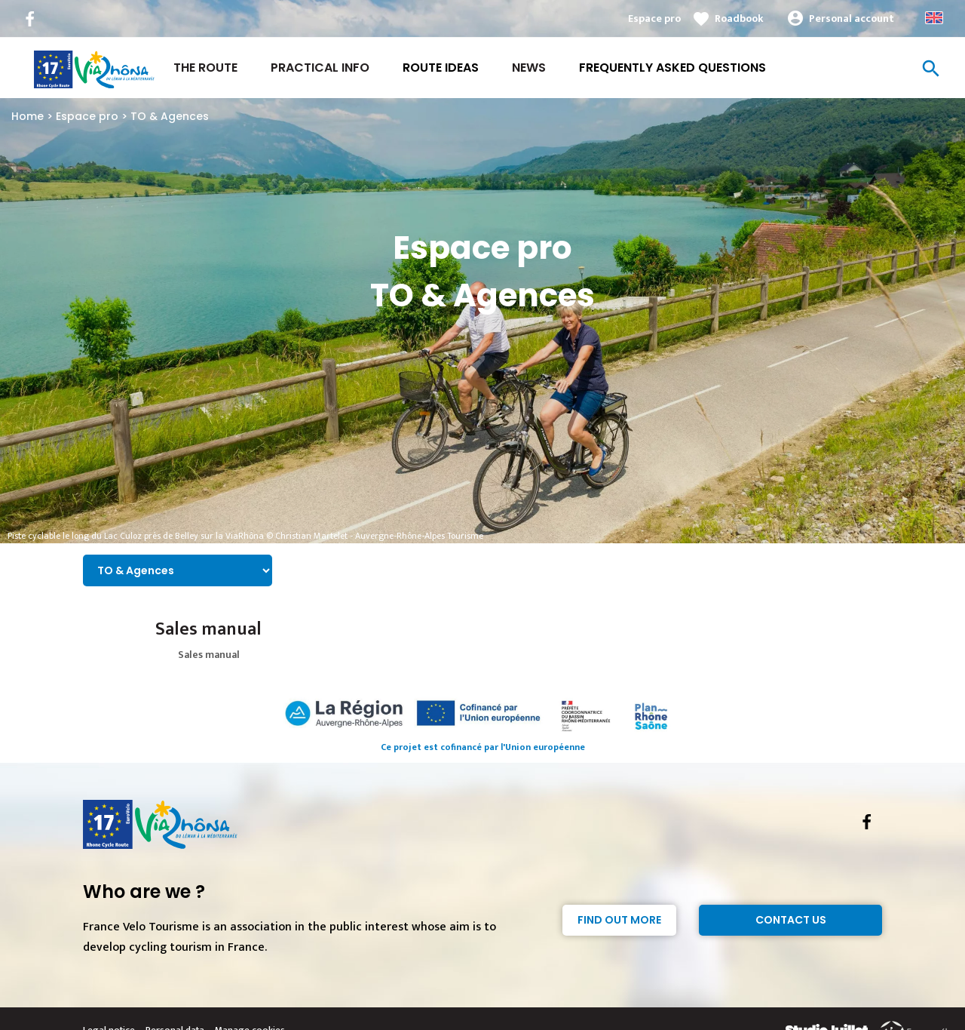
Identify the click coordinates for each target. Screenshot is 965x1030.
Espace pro (654, 18)
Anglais (934, 17)
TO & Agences (169, 116)
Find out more (619, 919)
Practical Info (320, 67)
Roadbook (739, 18)
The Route (205, 67)
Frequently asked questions (672, 67)
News (529, 67)
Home (27, 116)
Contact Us (790, 919)
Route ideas (441, 67)
